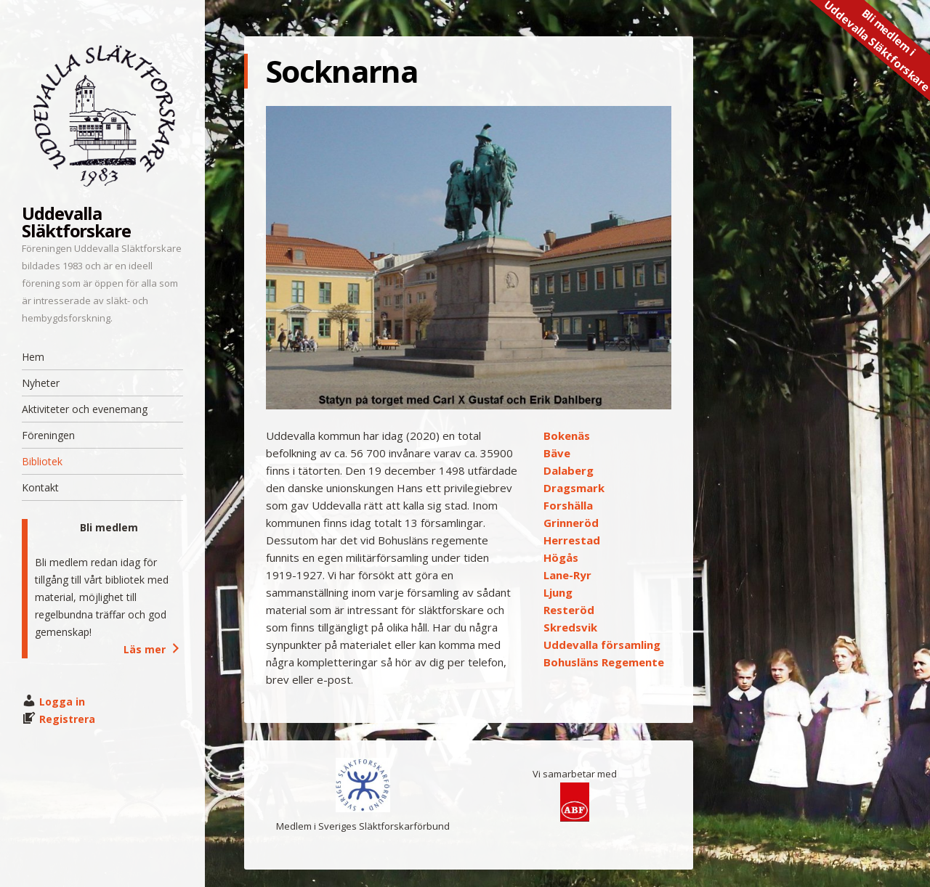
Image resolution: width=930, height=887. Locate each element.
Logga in (62, 701)
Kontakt (40, 487)
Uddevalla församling (601, 644)
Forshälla (568, 505)
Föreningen (48, 435)
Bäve (556, 453)
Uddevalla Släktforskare (76, 221)
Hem (33, 357)
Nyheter (41, 383)
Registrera (67, 719)
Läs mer (153, 649)
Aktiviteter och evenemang (84, 409)
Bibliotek (42, 461)
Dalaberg (568, 470)
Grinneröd (571, 522)
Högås (560, 557)
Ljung (558, 592)
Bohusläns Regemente (603, 662)
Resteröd (568, 609)
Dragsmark (573, 488)
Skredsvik (570, 627)
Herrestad (571, 540)
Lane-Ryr (567, 575)
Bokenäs (566, 435)
